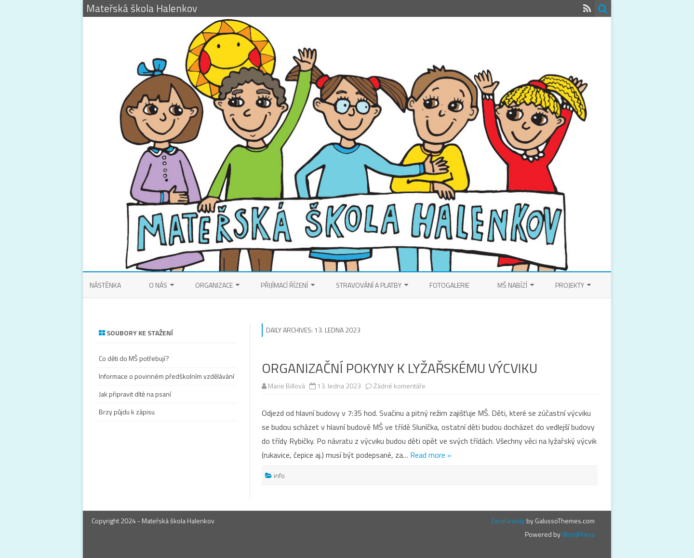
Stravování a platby (368, 285)
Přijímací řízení (284, 285)
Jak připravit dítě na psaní (135, 394)
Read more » (431, 455)
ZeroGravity (508, 521)
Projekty (569, 285)
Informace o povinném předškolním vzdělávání (166, 376)
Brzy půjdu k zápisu (127, 412)
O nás (158, 285)
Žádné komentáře (400, 386)
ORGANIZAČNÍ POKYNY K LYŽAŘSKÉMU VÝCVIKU (399, 368)
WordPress (578, 534)
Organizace (214, 285)
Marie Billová (286, 386)
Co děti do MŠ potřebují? (134, 358)
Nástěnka (105, 285)
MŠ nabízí (512, 285)
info (279, 475)
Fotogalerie (449, 285)
